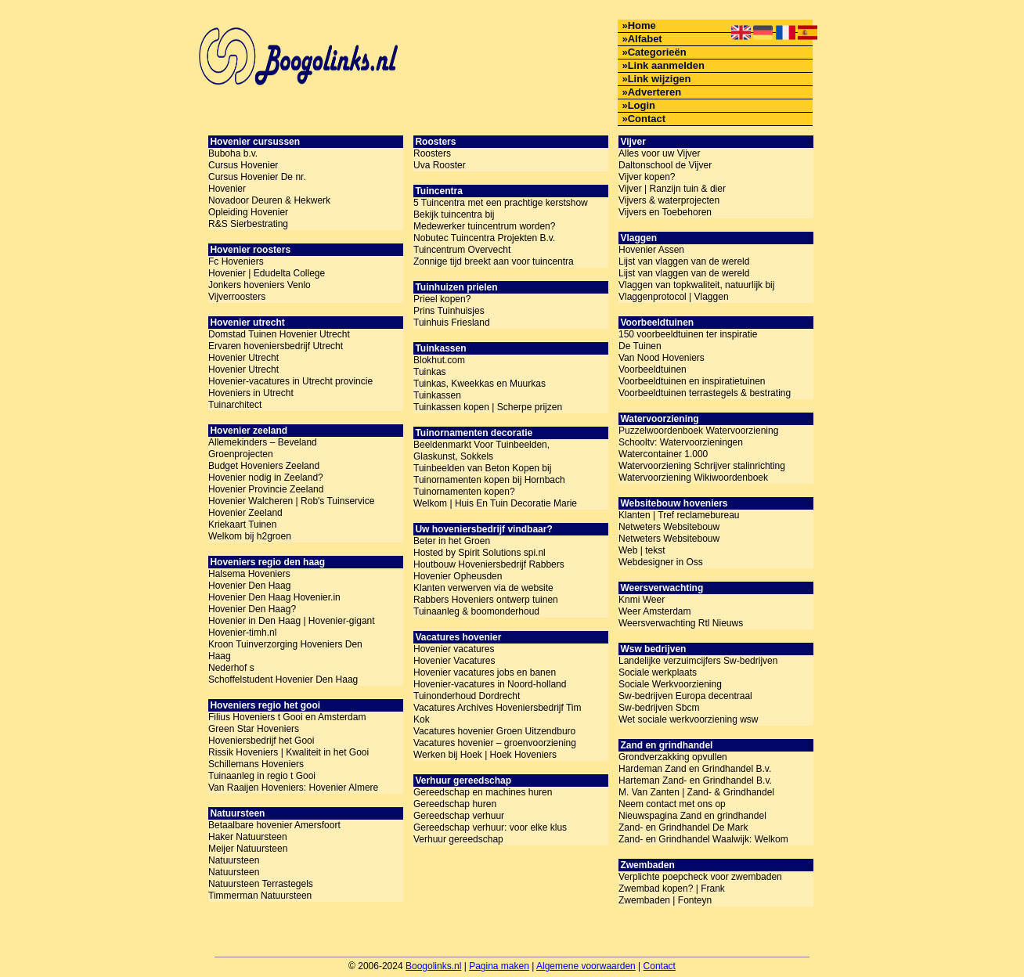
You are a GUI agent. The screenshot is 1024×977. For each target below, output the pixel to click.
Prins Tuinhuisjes (449, 310)
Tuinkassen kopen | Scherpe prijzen (487, 407)
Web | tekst (641, 550)
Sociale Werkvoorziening (670, 684)
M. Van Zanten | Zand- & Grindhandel (696, 792)
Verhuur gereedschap (458, 839)
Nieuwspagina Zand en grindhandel (692, 815)
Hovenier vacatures (453, 649)
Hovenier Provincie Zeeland (265, 489)
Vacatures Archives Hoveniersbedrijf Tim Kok (497, 713)
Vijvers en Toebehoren (665, 212)
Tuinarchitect (234, 404)
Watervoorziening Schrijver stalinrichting (701, 465)
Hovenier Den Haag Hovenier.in (274, 597)
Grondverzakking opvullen (672, 757)
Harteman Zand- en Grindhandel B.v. (695, 780)
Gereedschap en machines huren (482, 792)
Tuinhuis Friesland (451, 322)
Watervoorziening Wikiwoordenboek (693, 477)
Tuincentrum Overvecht (461, 249)
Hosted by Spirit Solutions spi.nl (479, 552)
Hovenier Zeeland (245, 512)
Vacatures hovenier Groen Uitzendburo (494, 731)
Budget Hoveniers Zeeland (263, 465)
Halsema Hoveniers (249, 573)
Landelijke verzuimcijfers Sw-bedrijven (697, 660)
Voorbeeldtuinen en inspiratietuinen (691, 381)
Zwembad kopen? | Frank (671, 888)
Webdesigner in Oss (660, 562)
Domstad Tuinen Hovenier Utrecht (279, 334)
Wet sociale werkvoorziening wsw (688, 719)
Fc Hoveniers (236, 261)
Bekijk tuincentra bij (453, 214)
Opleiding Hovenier (248, 212)
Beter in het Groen (451, 540)
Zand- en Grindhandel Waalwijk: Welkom (703, 839)
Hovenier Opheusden (457, 576)
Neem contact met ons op (672, 804)
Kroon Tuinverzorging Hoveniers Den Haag (285, 650)
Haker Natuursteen (247, 836)
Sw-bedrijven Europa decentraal (685, 695)
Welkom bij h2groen (249, 536)
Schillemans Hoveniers (256, 764)
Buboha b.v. (233, 153)
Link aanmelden (666, 65)
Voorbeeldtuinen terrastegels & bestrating (704, 393)
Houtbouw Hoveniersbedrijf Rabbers (488, 564)
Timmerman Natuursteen (260, 895)
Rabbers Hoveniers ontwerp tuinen (485, 599)
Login (641, 105)
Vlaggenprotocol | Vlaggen (673, 296)
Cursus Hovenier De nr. (257, 176)
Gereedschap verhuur (458, 815)
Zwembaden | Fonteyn (665, 900)
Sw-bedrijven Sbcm (658, 707)
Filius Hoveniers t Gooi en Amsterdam (287, 717)
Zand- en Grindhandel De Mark (683, 827)
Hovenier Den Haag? (252, 609)
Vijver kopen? (647, 176)
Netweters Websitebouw (668, 526)
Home (642, 25)
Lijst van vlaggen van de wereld (683, 261)
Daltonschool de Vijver (665, 165)
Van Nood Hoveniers (661, 357)
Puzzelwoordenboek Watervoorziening (698, 430)
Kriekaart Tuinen (242, 524)
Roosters (432, 153)
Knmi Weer (641, 599)
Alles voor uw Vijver (659, 153)
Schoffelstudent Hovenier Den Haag (283, 679)
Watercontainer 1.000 (663, 454)
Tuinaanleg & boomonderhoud (476, 611)
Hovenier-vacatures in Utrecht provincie (290, 381)
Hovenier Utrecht (243, 357)
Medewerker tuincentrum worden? (484, 226)
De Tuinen (640, 346)
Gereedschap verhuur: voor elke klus (490, 827)
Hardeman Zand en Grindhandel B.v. (694, 768)
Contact (646, 118)
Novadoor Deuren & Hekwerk (269, 200)
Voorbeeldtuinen (652, 369)
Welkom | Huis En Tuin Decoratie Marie (495, 503)
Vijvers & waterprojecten (668, 200)
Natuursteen (233, 860)
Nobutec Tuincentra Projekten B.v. (484, 238)
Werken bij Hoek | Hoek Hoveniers (485, 754)
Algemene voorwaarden (586, 966)
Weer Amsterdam (654, 611)
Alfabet (645, 39)
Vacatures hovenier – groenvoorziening (494, 742)
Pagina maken (499, 966)
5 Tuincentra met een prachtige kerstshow (500, 202)
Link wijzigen (659, 79)
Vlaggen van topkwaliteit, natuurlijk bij (696, 284)
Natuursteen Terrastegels (260, 883)
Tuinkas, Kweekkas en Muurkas (479, 383)
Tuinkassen (437, 395)
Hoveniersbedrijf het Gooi (261, 740)
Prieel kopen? (442, 299)
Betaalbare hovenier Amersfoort (274, 825)
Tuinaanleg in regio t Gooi (261, 775)
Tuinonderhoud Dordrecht (466, 695)
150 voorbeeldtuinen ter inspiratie (687, 334)
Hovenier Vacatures (454, 660)
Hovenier (227, 188)
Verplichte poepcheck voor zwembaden (700, 876)
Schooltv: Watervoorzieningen (680, 442)
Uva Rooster (439, 165)
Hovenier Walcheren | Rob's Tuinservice (291, 501)
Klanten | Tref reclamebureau (679, 515)
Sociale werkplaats (657, 672)
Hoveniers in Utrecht (251, 393)
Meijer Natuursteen (247, 848)
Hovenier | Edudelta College (266, 273)
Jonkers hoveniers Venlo (259, 284)
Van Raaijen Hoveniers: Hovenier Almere (293, 787)
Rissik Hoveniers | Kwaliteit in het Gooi (288, 752)
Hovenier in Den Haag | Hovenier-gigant (291, 620)
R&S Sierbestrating (248, 223)
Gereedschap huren (454, 804)
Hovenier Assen (651, 249)
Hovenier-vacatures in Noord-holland (489, 684)
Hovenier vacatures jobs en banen (484, 672)
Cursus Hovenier (243, 165)
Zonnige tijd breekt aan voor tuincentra (493, 261)
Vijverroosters (236, 296)
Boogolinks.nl (433, 966)
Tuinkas (429, 371)
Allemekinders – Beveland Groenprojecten (262, 448)
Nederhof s (231, 667)
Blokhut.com (439, 360)
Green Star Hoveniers (253, 728)
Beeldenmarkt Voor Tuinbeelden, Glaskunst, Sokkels (481, 450)
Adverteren (655, 92)
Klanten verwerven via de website (483, 587)
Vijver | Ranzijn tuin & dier (672, 188)
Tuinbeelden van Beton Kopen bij (482, 468)
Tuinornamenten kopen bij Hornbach (489, 479)
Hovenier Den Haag (249, 585)
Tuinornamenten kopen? (464, 491)
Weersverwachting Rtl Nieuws (680, 623)
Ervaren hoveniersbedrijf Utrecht (275, 346)
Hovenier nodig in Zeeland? (265, 477)
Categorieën (657, 52)
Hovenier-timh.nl (242, 632)
